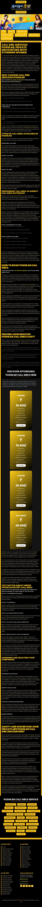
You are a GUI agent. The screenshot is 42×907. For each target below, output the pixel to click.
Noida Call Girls (21, 31)
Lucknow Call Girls (26, 859)
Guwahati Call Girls (7, 890)
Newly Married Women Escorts (15, 814)
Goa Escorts (25, 861)
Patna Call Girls (26, 863)
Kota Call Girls (25, 855)
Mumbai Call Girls (7, 878)
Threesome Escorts (9, 817)
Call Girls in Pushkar (16, 80)
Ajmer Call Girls (26, 849)
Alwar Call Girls (26, 857)
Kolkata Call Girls (6, 888)
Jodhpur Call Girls (26, 853)
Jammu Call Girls (6, 861)
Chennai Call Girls (7, 880)
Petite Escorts (9, 807)
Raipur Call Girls (6, 863)
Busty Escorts (33, 821)
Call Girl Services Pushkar (29, 127)
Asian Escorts (33, 827)
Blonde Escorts (10, 830)
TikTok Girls (20, 817)
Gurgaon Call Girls (7, 35)
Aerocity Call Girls (21, 35)
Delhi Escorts (25, 867)
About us (11, 31)
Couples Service (31, 830)
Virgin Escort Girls (30, 814)
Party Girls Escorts (19, 824)
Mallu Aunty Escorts (20, 807)
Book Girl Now (20, 425)
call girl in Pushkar (20, 270)
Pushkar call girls (30, 284)
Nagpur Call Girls (26, 865)
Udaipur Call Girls (7, 38)
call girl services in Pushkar (23, 340)
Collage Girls (22, 804)
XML (21, 902)
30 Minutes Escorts (10, 827)
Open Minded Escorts (32, 824)
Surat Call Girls (6, 865)
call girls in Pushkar (17, 196)
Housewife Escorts (20, 811)
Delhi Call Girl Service (7, 849)
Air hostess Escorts (7, 811)
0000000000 (21, 2)
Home (3, 31)
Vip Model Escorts (11, 804)
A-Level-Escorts (22, 827)
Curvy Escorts (21, 834)
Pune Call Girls (6, 886)
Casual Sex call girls (32, 817)
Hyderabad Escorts (19, 900)
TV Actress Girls (32, 807)
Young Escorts (8, 824)
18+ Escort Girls (32, 804)
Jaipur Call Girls (34, 35)
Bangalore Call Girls (7, 876)
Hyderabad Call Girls (7, 882)
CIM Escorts (20, 830)
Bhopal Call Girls (6, 892)
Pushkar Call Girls (26, 851)
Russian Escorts (9, 821)
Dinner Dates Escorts (21, 821)
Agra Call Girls (6, 894)
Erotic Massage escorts (33, 811)
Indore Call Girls (6, 884)
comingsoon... (24, 884)
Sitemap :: (37, 900)
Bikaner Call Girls (26, 847)
